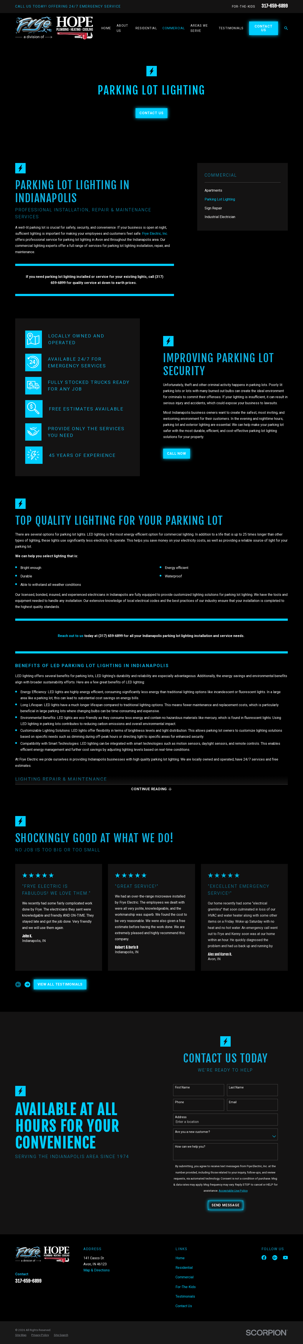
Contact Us (264, 28)
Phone (183, 1102)
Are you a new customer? (196, 1132)
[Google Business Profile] (274, 1257)
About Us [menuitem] (122, 28)
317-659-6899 (275, 6)
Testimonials (185, 1296)
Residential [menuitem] (146, 28)
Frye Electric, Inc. (155, 233)
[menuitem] (243, 190)
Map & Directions (96, 1270)
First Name (186, 1087)
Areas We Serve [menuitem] (199, 28)
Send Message (229, 1205)
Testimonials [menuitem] (231, 28)
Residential (184, 1268)
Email (236, 1102)
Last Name (239, 1087)
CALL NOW (183, 453)
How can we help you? (194, 1146)
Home (180, 1258)
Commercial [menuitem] (173, 28)
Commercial (185, 1277)
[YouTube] (285, 1257)
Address (184, 1117)
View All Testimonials (60, 984)
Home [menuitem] (106, 28)
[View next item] (27, 984)
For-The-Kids (243, 6)
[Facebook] (264, 1257)
